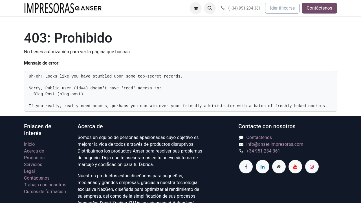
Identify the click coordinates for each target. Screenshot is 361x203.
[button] (210, 8)
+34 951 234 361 (263, 151)
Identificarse (282, 8)
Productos (34, 157)
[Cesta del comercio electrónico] (196, 8)
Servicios (33, 164)
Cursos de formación (45, 191)
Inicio (29, 144)
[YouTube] (295, 166)
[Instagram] (312, 166)
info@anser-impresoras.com (274, 144)
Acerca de (34, 151)
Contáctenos (319, 8)
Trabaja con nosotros (45, 184)
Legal (29, 171)
